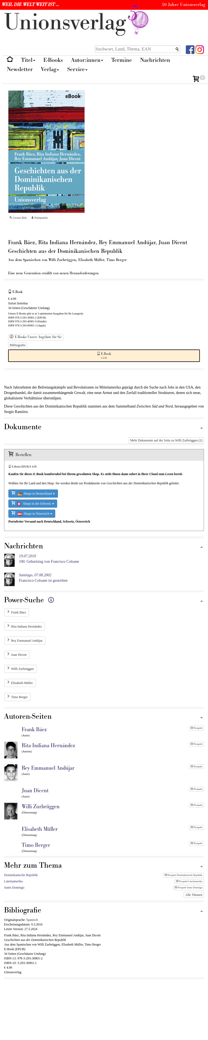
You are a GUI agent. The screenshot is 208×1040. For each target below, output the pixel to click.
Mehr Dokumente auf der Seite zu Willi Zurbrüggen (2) (166, 440)
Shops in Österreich (31, 513)
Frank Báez (18, 612)
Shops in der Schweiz (32, 503)
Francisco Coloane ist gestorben (43, 578)
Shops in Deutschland (33, 493)
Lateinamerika (13, 881)
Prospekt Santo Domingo (188, 887)
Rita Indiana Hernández (26, 626)
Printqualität (39, 217)
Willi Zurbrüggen (22, 669)
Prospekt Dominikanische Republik (183, 875)
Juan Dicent (19, 655)
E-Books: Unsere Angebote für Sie (36, 337)
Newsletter (20, 69)
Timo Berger (19, 697)
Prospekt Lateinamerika (189, 881)
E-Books (53, 60)
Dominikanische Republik (21, 875)
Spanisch (32, 920)
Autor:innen (87, 60)
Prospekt (196, 728)
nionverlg (77, 22)
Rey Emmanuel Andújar (27, 641)
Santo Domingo (14, 887)
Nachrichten (155, 60)
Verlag (50, 69)
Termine (121, 60)
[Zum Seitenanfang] (201, 428)
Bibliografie (17, 345)
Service (77, 69)
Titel (28, 60)
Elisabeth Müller (22, 683)
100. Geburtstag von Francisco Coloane (49, 559)
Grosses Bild (18, 217)
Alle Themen (193, 895)
